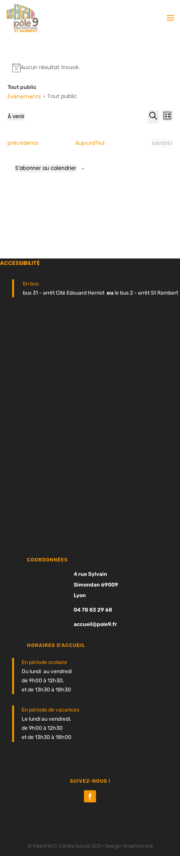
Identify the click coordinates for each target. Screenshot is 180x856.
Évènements (24, 96)
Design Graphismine (129, 846)
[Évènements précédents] (23, 143)
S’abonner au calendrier (45, 168)
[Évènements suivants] (162, 143)
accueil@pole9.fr (95, 624)
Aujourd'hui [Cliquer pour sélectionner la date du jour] (89, 143)
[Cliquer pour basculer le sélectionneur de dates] (16, 116)
